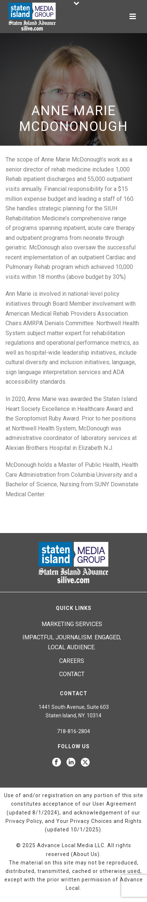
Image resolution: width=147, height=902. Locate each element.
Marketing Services (72, 624)
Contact (72, 674)
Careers (71, 660)
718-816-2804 (73, 731)
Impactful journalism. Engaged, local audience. (71, 642)
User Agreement (114, 804)
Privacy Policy (24, 821)
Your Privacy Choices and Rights (99, 821)
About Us (85, 854)
